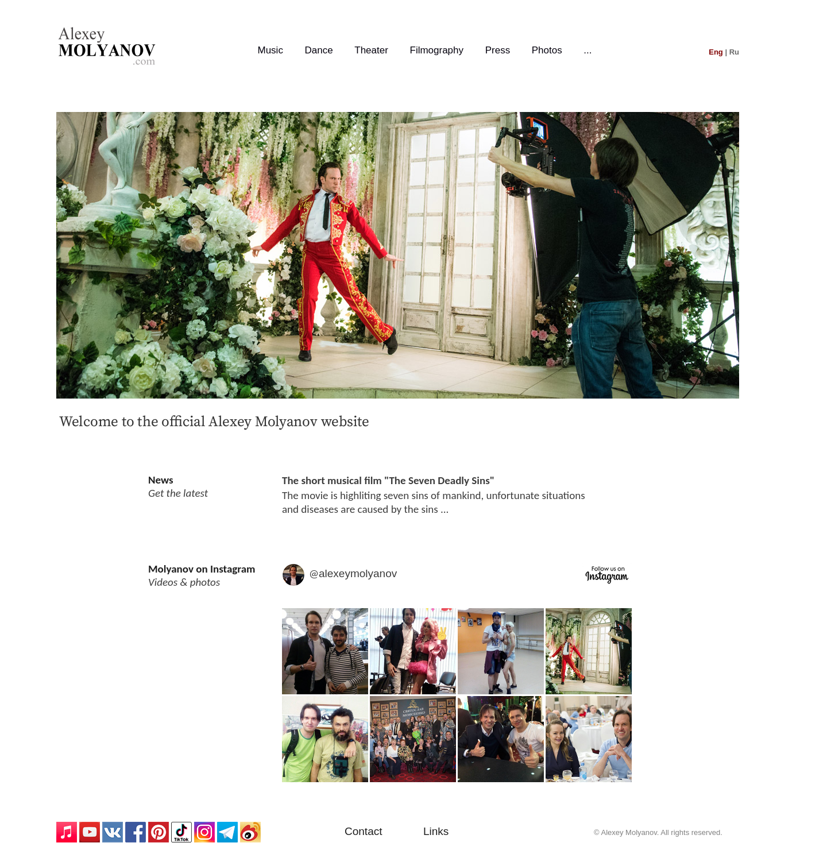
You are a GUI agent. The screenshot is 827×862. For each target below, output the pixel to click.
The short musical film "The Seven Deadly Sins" (388, 480)
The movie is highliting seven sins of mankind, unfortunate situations (433, 495)
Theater (371, 50)
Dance (319, 50)
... (587, 50)
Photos (547, 50)
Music (270, 50)
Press (497, 50)
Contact (363, 831)
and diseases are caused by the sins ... (365, 509)
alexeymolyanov (358, 573)
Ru (734, 52)
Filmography (437, 50)
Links (436, 831)
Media (457, 697)
